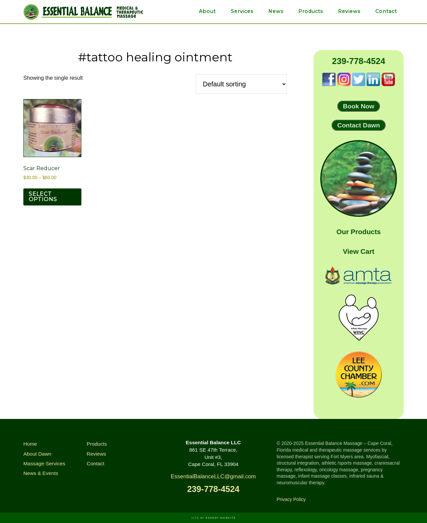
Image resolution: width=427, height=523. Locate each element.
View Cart (358, 251)
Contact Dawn (358, 125)
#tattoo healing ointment (155, 57)
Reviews (96, 454)
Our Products (359, 231)
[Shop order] (241, 84)
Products (97, 444)
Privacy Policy (291, 499)
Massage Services (44, 463)
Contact (95, 463)
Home (30, 444)
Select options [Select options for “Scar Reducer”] (43, 196)
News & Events (40, 473)
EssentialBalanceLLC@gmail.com (213, 476)
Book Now (358, 106)
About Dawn (37, 454)
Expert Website (220, 517)
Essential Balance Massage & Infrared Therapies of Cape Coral (83, 11)
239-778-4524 (358, 61)
